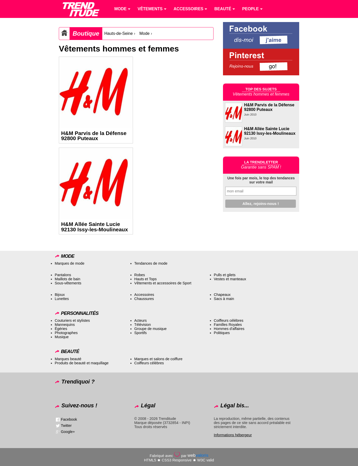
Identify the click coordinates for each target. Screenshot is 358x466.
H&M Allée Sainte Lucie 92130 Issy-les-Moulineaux (94, 226)
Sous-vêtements (68, 283)
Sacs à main (224, 299)
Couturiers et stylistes (72, 320)
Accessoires (144, 295)
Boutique (86, 33)
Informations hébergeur (233, 435)
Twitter (66, 425)
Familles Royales (228, 325)
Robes (139, 275)
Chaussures (144, 299)
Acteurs (140, 320)
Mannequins (65, 325)
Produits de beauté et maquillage (81, 363)
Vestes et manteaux (230, 279)
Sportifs (140, 333)
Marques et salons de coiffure (158, 359)
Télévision (142, 325)
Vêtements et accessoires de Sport (162, 283)
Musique (62, 337)
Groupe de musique (150, 329)
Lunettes (62, 299)
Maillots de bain (67, 279)
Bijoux (60, 295)
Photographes (66, 333)
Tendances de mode (150, 263)
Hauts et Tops (145, 279)
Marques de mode (69, 263)
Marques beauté (68, 359)
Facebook (69, 419)
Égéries (61, 329)
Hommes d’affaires (229, 329)
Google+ (68, 432)
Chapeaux (222, 295)
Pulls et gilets (225, 275)
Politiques (222, 333)
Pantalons (63, 275)
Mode (144, 33)
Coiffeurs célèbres (228, 320)
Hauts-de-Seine (118, 33)
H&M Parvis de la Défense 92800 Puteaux (93, 135)
